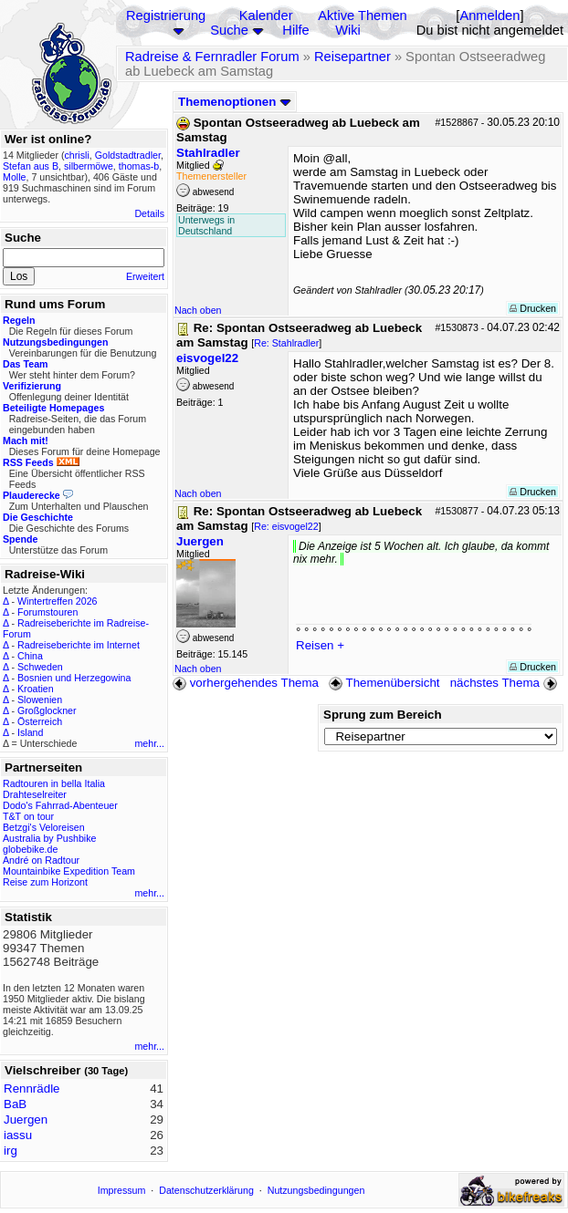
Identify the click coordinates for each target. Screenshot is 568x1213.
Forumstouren (47, 611)
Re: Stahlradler (286, 342)
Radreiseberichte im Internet (78, 644)
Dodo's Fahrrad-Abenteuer (60, 805)
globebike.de (30, 849)
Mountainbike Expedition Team (69, 871)
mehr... (149, 743)
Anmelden (489, 15)
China (30, 655)
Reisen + (320, 645)
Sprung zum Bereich (382, 714)
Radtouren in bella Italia (54, 783)
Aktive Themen (362, 15)
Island (30, 732)
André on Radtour (41, 860)
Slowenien (39, 699)
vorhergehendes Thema (246, 682)
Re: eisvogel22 (286, 526)
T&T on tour (28, 816)
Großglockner (47, 710)
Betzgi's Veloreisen (44, 827)
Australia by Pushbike (49, 838)
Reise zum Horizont (45, 881)
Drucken (533, 308)
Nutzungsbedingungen (316, 1190)
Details (149, 213)
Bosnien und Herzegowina (74, 677)
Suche (229, 30)
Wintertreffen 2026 (57, 601)
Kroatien (35, 688)
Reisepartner (352, 56)
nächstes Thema (505, 682)
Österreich (39, 721)
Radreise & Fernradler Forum (212, 56)
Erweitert (145, 276)
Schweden (40, 666)
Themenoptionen (234, 102)
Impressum (122, 1190)
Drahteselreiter (35, 794)
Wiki (348, 30)
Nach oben (198, 310)
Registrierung (165, 15)
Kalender (266, 15)
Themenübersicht (384, 682)
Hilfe (295, 30)
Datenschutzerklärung (206, 1190)
